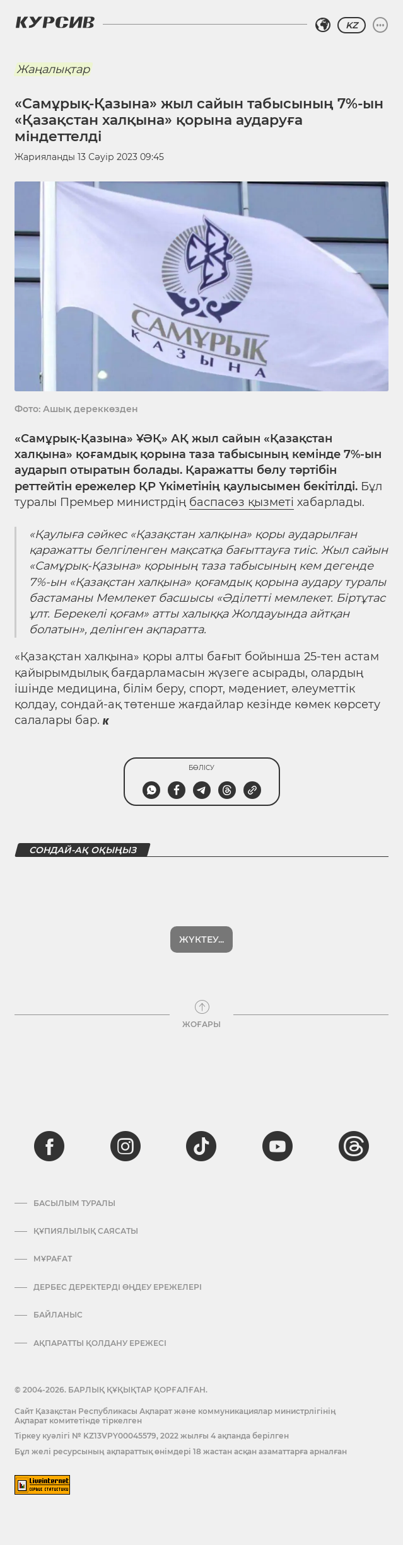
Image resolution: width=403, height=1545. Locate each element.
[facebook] (49, 1146)
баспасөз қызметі (241, 502)
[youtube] (277, 1146)
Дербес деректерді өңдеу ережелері (117, 1287)
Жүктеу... (201, 939)
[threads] (354, 1146)
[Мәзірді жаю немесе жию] (380, 25)
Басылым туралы (74, 1203)
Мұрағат (52, 1259)
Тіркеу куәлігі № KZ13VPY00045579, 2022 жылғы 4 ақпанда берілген (152, 1435)
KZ (352, 25)
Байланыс (58, 1315)
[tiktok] (201, 1146)
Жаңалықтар (53, 69)
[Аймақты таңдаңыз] (323, 25)
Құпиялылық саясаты (85, 1231)
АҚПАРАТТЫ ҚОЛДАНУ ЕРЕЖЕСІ (99, 1343)
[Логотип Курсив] (55, 22)
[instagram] (125, 1146)
